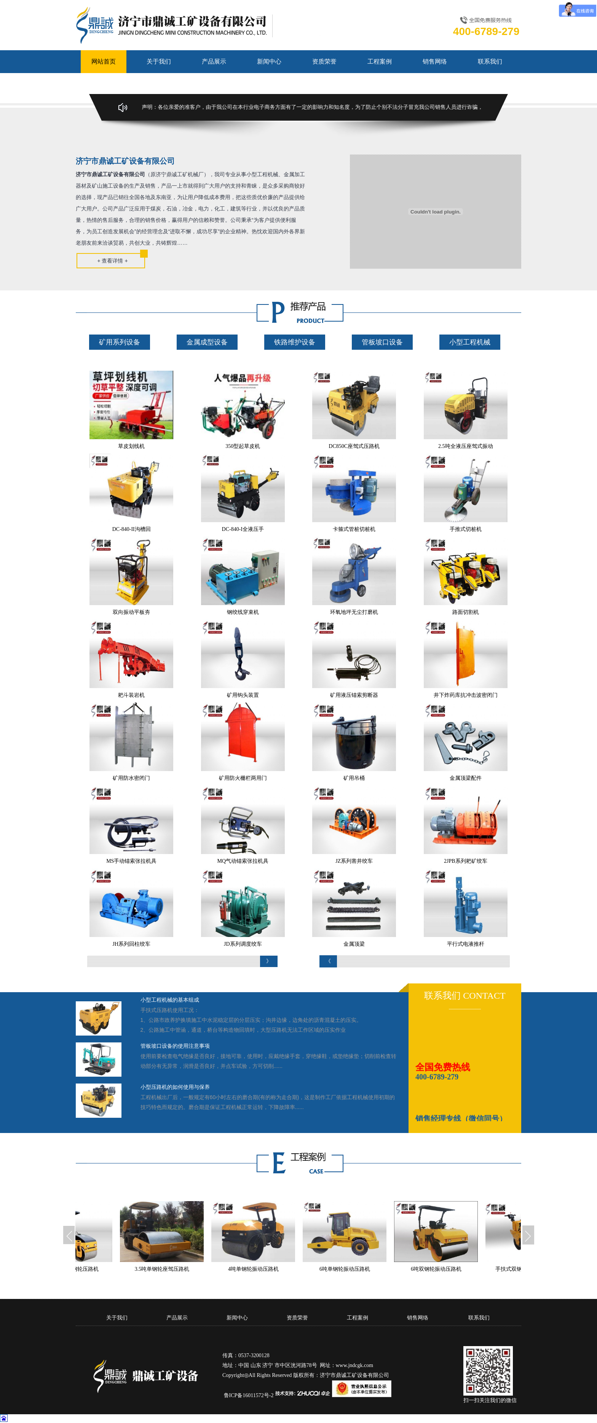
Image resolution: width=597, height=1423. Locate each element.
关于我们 (159, 61)
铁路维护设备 (294, 342)
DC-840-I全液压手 (243, 529)
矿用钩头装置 (243, 695)
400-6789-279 (436, 1081)
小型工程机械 (469, 342)
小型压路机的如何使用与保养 (175, 1087)
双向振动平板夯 (131, 612)
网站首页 (103, 61)
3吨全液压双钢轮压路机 (78, 1269)
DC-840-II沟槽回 (131, 529)
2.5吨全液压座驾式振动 (465, 446)
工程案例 (379, 61)
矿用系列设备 (119, 342)
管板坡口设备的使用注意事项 (175, 1046)
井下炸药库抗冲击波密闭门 (466, 695)
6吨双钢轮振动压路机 (443, 1269)
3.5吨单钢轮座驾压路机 (169, 1269)
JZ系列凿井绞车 (354, 861)
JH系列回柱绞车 (131, 944)
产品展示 (214, 61)
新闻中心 (269, 61)
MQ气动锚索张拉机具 (242, 861)
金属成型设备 (207, 342)
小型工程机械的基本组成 (169, 1000)
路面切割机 (465, 612)
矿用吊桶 (354, 778)
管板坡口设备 (382, 342)
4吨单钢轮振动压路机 (260, 1269)
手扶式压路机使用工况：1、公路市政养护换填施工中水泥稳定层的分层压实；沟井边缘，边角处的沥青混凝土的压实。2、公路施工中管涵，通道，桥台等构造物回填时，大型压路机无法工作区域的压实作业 (251, 1020)
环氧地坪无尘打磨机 (354, 612)
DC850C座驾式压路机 (354, 446)
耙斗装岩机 (131, 695)
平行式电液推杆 (465, 944)
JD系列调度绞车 (243, 944)
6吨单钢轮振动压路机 (352, 1269)
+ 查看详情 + (112, 261)
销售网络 (435, 61)
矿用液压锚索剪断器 (354, 695)
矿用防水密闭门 (131, 778)
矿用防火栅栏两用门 (243, 778)
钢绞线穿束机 (243, 612)
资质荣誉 (324, 61)
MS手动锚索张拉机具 (131, 861)
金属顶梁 (354, 944)
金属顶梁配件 (466, 778)
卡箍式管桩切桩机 (354, 529)
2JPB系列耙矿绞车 (465, 861)
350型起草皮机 (242, 446)
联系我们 (490, 61)
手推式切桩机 (466, 529)
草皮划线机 (131, 446)
